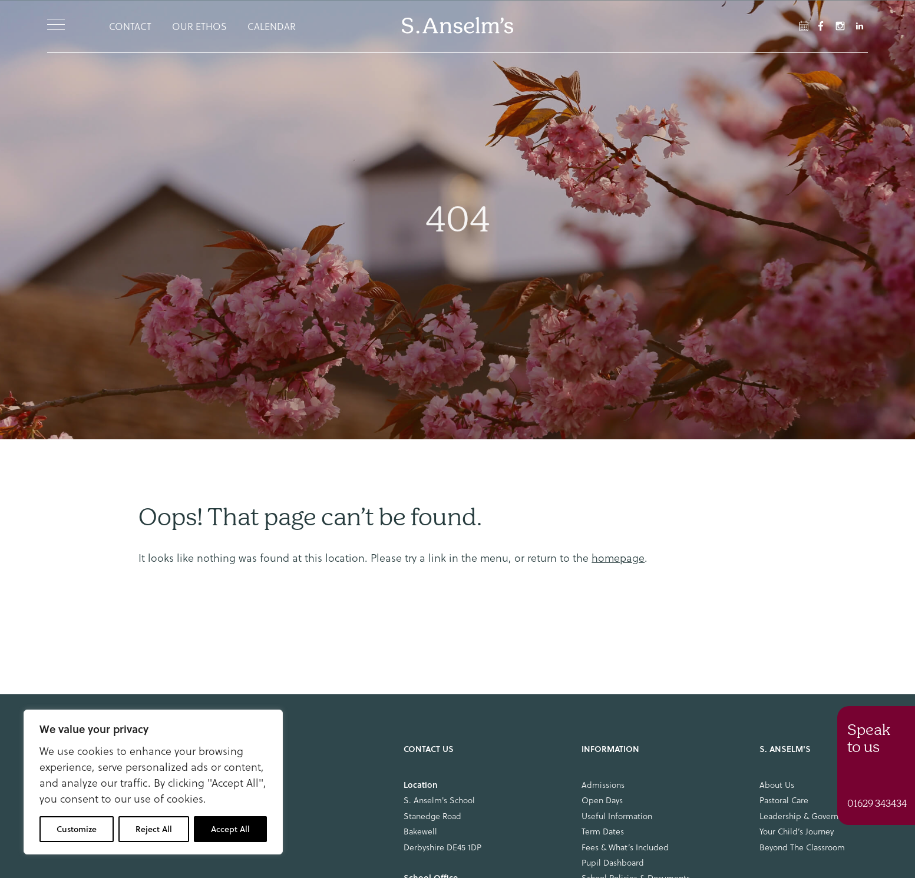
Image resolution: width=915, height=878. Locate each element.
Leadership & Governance (807, 816)
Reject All (154, 829)
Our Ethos (199, 26)
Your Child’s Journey (796, 831)
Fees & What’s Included (625, 847)
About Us (776, 785)
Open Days (602, 800)
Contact (130, 26)
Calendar (271, 26)
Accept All (230, 829)
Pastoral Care (783, 800)
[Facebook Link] (804, 26)
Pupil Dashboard (613, 863)
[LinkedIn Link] (859, 26)
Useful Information (617, 816)
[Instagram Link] (840, 26)
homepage (618, 558)
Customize (77, 829)
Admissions (603, 785)
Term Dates (603, 831)
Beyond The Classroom (802, 847)
